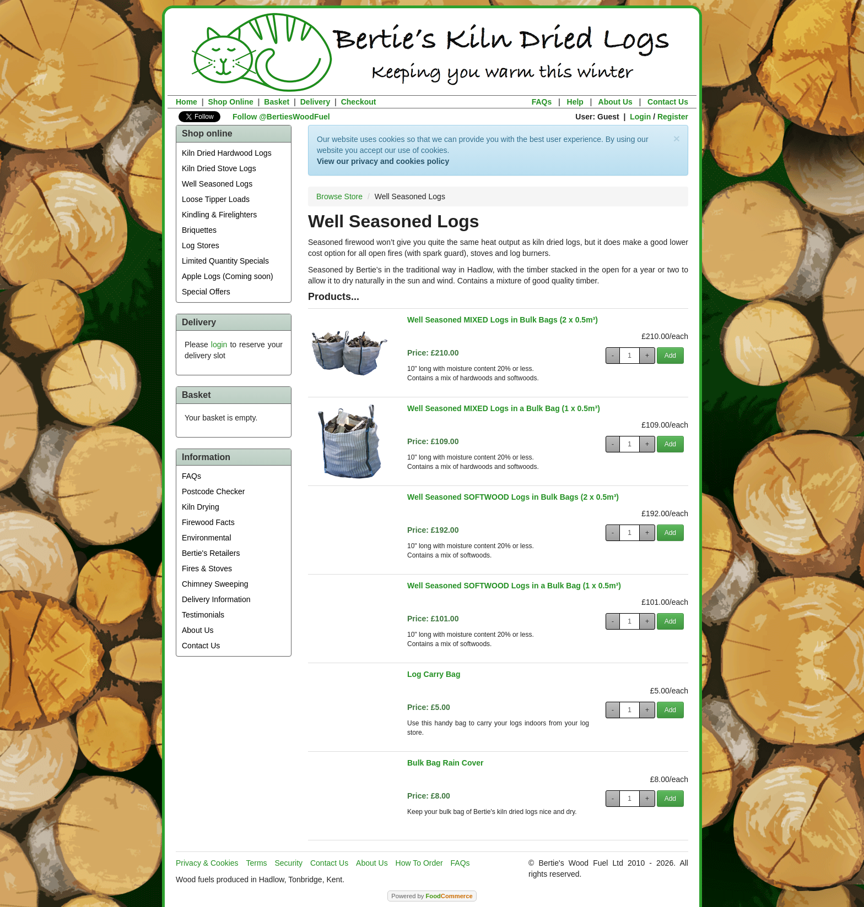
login (219, 344)
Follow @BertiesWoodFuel (281, 116)
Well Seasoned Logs (217, 183)
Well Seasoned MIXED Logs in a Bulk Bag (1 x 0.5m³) (503, 408)
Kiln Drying (200, 506)
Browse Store (339, 196)
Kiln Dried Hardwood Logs (227, 153)
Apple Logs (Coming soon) (227, 276)
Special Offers (206, 291)
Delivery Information (216, 599)
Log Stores (200, 245)
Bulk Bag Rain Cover (445, 762)
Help (575, 101)
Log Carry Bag (433, 674)
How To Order (419, 863)
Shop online (207, 133)
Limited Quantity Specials (225, 260)
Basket (276, 101)
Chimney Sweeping (215, 584)
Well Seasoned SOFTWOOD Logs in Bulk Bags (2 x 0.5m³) (513, 497)
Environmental (206, 537)
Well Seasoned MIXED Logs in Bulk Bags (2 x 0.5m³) (502, 319)
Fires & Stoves (207, 568)
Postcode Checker (213, 491)
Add (670, 355)
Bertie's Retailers (211, 553)
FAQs (542, 101)
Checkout (358, 101)
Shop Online (230, 101)
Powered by (431, 896)
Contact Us (667, 101)
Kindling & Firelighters (219, 214)
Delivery (315, 101)
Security (289, 863)
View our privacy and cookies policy (383, 161)
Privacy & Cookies (207, 863)
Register (672, 116)
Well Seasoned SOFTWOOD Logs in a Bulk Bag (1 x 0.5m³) (514, 585)
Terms (256, 863)
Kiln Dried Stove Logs (219, 168)
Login (640, 116)
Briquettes (199, 230)
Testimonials (203, 614)
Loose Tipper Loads (216, 199)
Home (186, 101)
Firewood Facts (208, 522)
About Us (615, 101)
